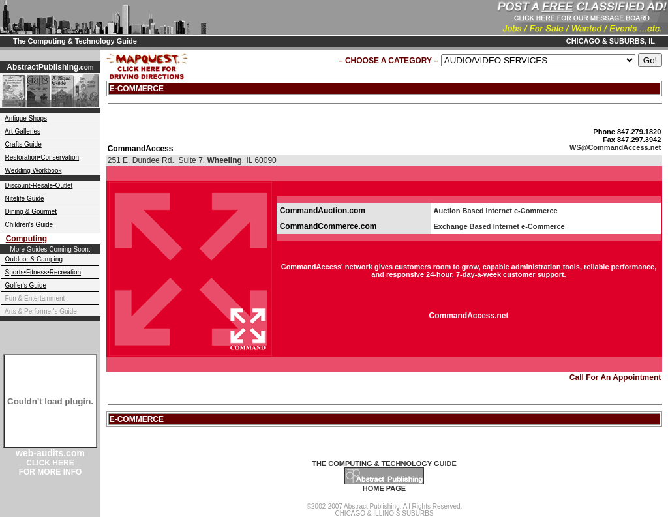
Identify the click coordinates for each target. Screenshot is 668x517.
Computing (26, 238)
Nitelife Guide (24, 198)
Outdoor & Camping (34, 259)
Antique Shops (26, 118)
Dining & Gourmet (31, 211)
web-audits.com (50, 453)
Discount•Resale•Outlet (39, 185)
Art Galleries (22, 131)
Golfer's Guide (26, 285)
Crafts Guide (23, 144)
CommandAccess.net (468, 315)
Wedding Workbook (33, 170)
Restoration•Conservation (42, 157)
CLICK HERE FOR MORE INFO (50, 467)
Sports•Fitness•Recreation (43, 272)
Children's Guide (29, 224)
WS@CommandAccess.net (615, 147)
